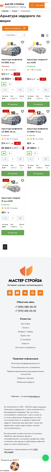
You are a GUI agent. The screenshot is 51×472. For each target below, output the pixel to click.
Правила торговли (25, 378)
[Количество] (13, 90)
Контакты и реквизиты (26, 347)
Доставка (25, 324)
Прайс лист (26, 335)
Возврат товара (25, 331)
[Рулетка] (9, 465)
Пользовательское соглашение (25, 367)
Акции (14, 11)
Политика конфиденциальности (25, 363)
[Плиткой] (42, 35)
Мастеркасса (34, 396)
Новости (25, 343)
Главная (5, 11)
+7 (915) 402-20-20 (25, 310)
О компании (25, 339)
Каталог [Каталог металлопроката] (37, 5)
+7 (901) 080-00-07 (25, 306)
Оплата (25, 328)
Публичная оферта (25, 382)
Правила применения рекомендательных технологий (25, 372)
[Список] (47, 35)
